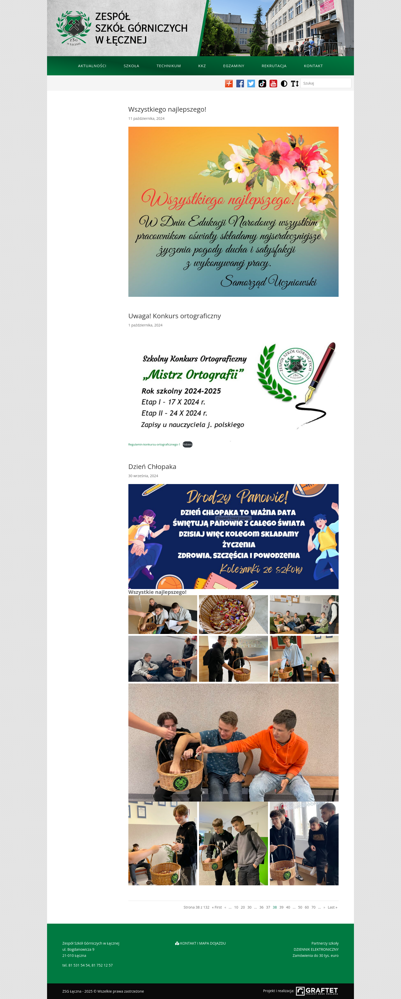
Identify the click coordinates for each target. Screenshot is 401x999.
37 (268, 907)
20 (243, 907)
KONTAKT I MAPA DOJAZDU (203, 943)
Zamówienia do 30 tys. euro (316, 955)
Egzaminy (233, 65)
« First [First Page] (217, 907)
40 (288, 907)
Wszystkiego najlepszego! (167, 109)
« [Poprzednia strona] (225, 907)
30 (249, 907)
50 (300, 907)
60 (307, 907)
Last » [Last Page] (332, 907)
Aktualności (92, 65)
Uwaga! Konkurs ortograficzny (174, 315)
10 (236, 907)
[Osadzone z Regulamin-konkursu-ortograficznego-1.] (233, 518)
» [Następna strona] (324, 907)
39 (282, 907)
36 (262, 907)
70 (313, 907)
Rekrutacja (274, 65)
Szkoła (131, 65)
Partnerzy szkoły (325, 943)
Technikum (169, 65)
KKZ (202, 65)
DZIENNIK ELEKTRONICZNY (316, 949)
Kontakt (313, 65)
